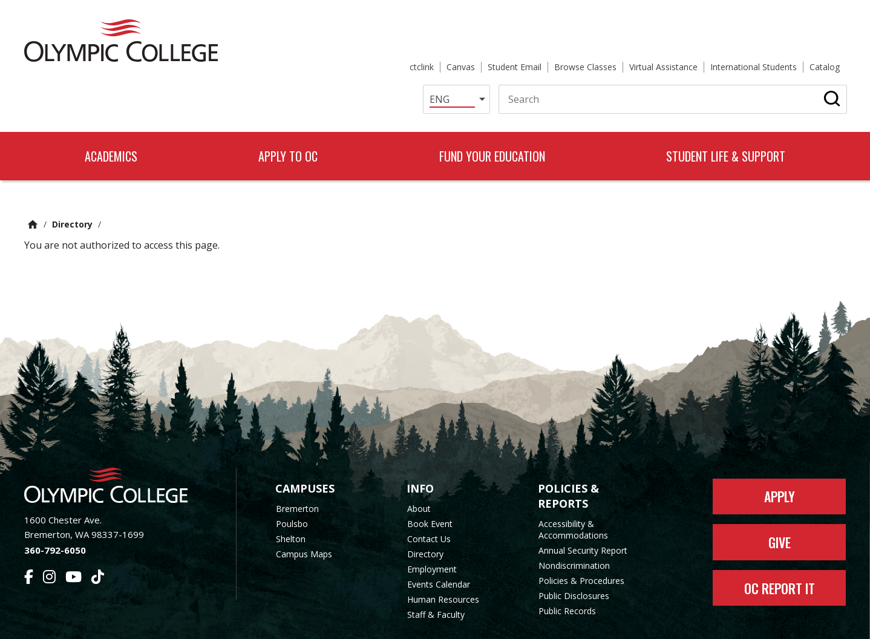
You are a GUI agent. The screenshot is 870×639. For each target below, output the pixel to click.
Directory (72, 183)
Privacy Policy (532, 622)
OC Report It (779, 547)
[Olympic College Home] (118, 444)
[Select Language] (439, 56)
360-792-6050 (55, 509)
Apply (779, 455)
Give (779, 501)
